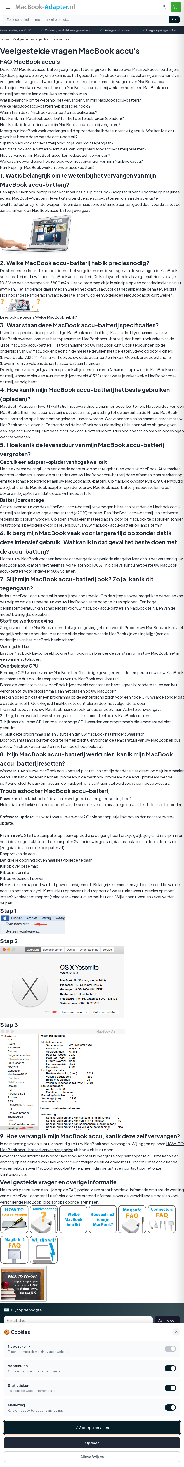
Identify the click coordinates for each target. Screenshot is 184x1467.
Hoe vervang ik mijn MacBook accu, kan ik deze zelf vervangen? (55, 155)
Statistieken (18, 1385)
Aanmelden (167, 1320)
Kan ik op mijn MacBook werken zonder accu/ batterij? (47, 167)
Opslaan (92, 1443)
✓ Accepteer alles (92, 1427)
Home (4, 39)
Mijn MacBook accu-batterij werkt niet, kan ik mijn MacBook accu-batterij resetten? (73, 148)
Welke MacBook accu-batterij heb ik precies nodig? (45, 105)
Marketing (16, 1405)
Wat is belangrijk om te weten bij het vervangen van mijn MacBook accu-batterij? (70, 99)
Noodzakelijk (19, 1346)
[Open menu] (8, 7)
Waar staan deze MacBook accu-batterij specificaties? (48, 112)
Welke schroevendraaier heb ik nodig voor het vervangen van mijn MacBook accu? (71, 161)
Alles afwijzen (92, 1457)
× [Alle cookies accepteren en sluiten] (176, 1331)
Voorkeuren (18, 1366)
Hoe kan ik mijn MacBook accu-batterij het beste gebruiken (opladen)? (62, 118)
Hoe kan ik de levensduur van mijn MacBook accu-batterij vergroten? (60, 124)
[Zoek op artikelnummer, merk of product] (92, 19)
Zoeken (174, 19)
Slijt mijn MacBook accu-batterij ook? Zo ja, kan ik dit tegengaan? (57, 142)
